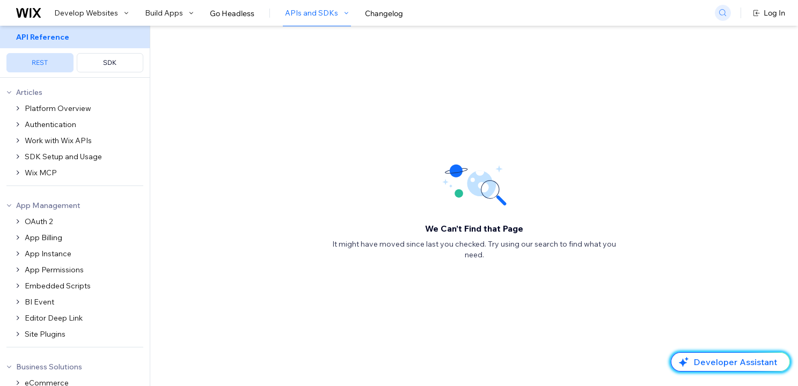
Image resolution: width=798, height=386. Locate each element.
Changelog (384, 13)
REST (40, 62)
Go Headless (232, 13)
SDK (109, 62)
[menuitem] (75, 52)
